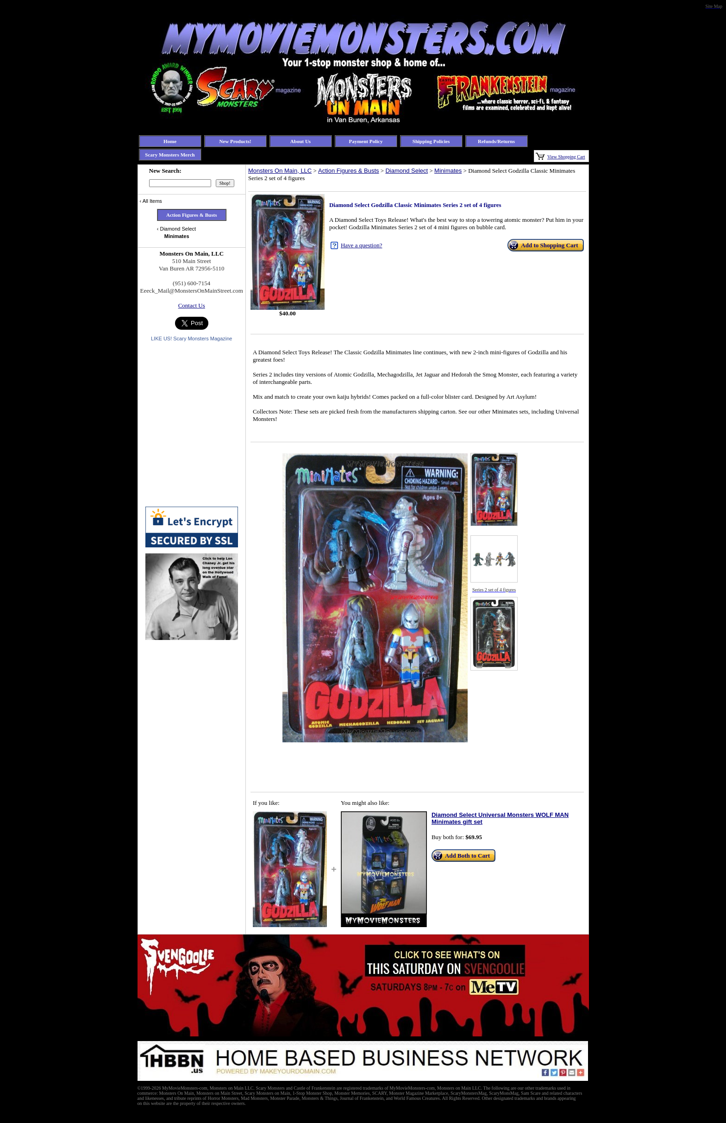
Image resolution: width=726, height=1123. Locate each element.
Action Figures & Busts (348, 170)
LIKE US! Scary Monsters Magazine (191, 338)
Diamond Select (406, 170)
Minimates (448, 170)
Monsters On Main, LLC (280, 170)
